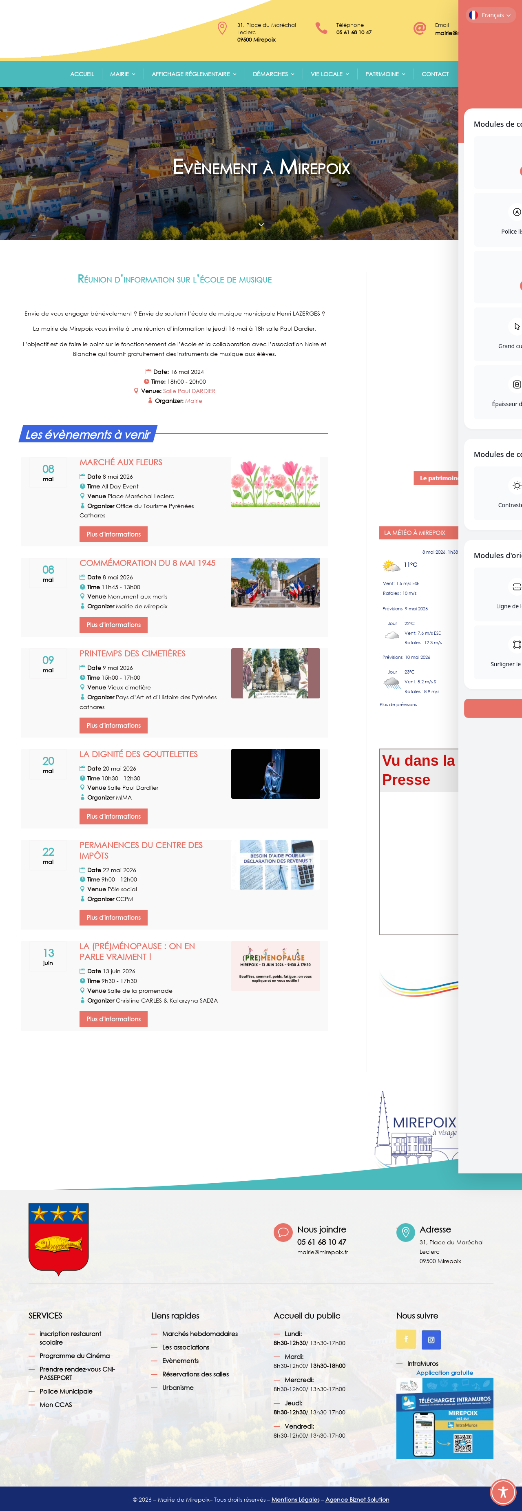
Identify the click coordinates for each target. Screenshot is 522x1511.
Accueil (82, 74)
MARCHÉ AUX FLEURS (121, 462)
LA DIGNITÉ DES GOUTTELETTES (139, 754)
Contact (435, 74)
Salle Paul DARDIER (189, 391)
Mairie (119, 74)
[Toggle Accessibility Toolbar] (503, 1492)
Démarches (270, 74)
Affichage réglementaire (191, 74)
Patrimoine (382, 74)
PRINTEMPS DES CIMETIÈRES (133, 653)
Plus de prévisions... (400, 702)
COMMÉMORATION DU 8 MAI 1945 (147, 563)
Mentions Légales (295, 1499)
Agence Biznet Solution (357, 1499)
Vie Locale (327, 74)
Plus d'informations (113, 534)
